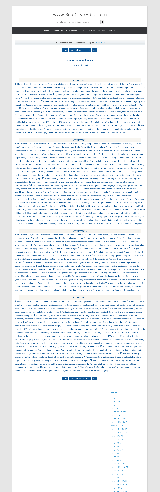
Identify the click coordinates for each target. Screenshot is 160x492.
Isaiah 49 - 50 (117, 470)
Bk (66, 50)
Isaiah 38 (115, 453)
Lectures (101, 30)
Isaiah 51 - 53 (117, 474)
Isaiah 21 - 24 (117, 425)
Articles (92, 30)
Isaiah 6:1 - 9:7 (117, 408)
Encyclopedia (71, 30)
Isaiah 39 (115, 456)
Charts (82, 30)
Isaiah (114, 392)
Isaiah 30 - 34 (117, 443)
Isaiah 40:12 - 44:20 (119, 463)
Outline (81, 50)
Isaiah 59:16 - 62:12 (119, 484)
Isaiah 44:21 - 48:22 (119, 467)
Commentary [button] (57, 30)
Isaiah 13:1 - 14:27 (119, 418)
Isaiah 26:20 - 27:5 (119, 432)
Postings (111, 30)
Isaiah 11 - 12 (117, 415)
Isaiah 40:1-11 (117, 460)
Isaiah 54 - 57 (117, 477)
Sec (72, 50)
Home (46, 30)
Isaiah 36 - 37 (117, 450)
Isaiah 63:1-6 (116, 488)
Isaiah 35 (115, 446)
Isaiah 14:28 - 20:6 (119, 422)
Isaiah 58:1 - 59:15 (119, 481)
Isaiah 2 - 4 (115, 401)
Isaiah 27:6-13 (117, 436)
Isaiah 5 (114, 405)
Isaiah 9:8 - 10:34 (118, 411)
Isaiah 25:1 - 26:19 (119, 429)
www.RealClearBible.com (80, 14)
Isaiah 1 (114, 398)
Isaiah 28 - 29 (117, 439)
